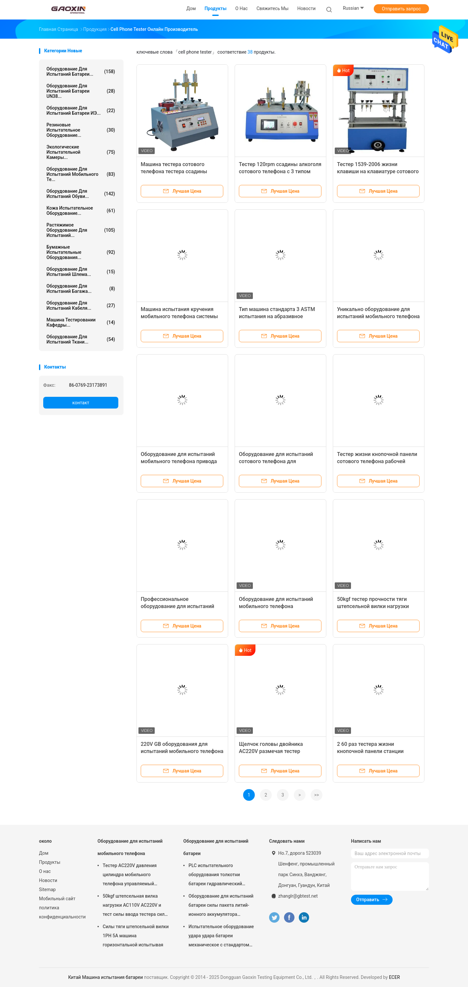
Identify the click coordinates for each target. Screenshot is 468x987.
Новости (48, 880)
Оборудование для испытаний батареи (215, 847)
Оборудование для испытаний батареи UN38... (80, 91)
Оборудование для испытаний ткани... (80, 339)
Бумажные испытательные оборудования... (80, 252)
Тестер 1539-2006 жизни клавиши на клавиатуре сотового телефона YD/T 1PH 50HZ (378, 171)
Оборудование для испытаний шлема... (80, 271)
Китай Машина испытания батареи (105, 977)
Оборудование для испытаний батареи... (80, 71)
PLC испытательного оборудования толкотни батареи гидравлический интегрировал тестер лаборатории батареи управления (215, 875)
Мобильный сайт (57, 898)
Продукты (49, 862)
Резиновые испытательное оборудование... (80, 130)
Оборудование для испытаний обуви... (80, 193)
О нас (45, 871)
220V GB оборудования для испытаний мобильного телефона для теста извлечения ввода (182, 751)
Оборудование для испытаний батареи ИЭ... (80, 110)
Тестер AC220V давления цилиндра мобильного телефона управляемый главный (130, 875)
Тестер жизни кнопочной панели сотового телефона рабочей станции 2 (377, 461)
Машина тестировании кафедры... (80, 322)
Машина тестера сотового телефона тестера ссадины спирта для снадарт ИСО (174, 171)
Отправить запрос (401, 8)
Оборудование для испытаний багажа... (80, 288)
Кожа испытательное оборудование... (80, 210)
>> (316, 795)
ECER (394, 977)
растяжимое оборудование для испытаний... (80, 230)
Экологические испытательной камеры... (80, 152)
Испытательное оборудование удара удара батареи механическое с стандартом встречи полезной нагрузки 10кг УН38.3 (221, 936)
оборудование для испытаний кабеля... (80, 305)
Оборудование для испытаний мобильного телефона (130, 847)
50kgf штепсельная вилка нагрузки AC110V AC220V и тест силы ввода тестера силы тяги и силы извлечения (135, 906)
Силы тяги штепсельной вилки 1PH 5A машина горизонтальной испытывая (136, 935)
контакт (80, 402)
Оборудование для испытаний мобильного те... (80, 174)
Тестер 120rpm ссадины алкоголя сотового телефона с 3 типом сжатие (280, 171)
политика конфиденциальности (61, 912)
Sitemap (47, 889)
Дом (43, 853)
